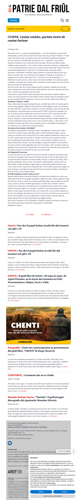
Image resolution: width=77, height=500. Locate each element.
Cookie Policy (43, 427)
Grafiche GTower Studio (23, 438)
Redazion (11, 427)
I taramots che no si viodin (31, 375)
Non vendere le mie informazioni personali (47, 477)
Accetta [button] (64, 492)
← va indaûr (29, 214)
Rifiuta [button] (41, 492)
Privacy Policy (34, 427)
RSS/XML (18, 427)
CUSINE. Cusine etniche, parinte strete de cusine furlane (36, 39)
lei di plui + (38, 245)
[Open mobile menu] (67, 20)
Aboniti (13, 20)
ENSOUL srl (11, 438)
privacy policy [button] (51, 483)
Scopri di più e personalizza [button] (52, 496)
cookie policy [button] (34, 467)
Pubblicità (25, 427)
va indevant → (47, 214)
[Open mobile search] (62, 20)
